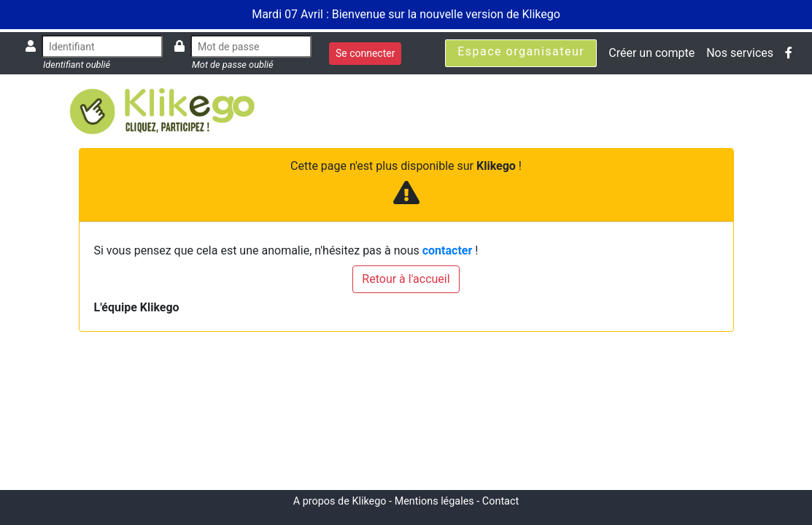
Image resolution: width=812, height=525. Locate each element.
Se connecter (365, 53)
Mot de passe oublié (233, 64)
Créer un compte (651, 53)
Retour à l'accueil (405, 279)
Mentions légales (434, 501)
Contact (500, 501)
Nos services (739, 53)
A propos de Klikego (340, 501)
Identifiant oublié (76, 64)
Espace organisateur (520, 51)
